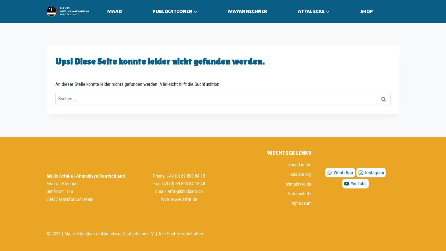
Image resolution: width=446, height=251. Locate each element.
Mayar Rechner (247, 11)
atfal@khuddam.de (185, 191)
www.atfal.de (184, 199)
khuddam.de (300, 164)
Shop (366, 11)
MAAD (114, 11)
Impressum (300, 203)
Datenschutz (299, 193)
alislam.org (300, 174)
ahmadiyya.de (298, 184)
